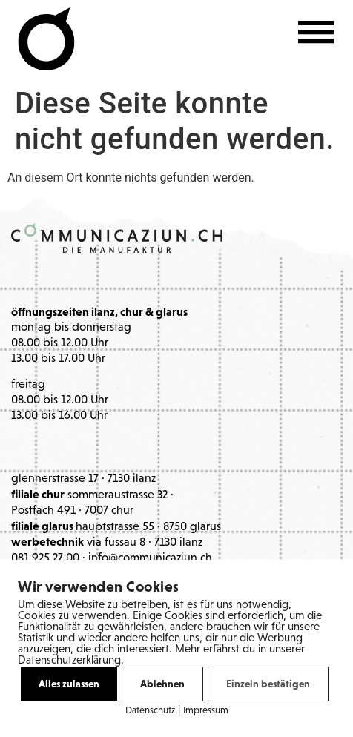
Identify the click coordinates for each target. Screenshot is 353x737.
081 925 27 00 (45, 558)
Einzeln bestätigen (268, 684)
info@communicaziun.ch (150, 558)
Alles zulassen (69, 684)
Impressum (205, 710)
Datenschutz (150, 710)
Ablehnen (162, 684)
